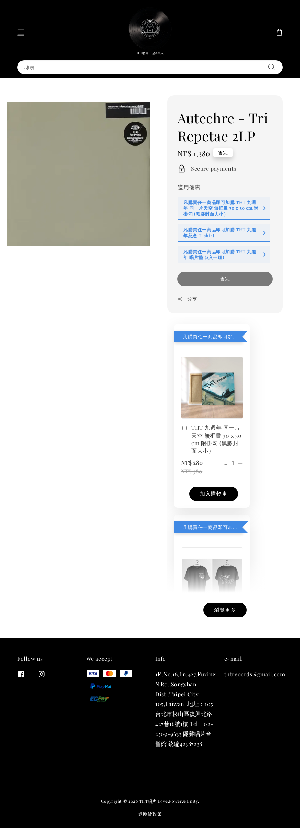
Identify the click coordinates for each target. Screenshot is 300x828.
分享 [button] (187, 299)
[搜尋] (272, 67)
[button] (20, 32)
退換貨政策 (150, 814)
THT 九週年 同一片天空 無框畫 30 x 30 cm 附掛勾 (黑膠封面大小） (211, 439)
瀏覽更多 (225, 609)
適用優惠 (189, 187)
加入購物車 (213, 493)
